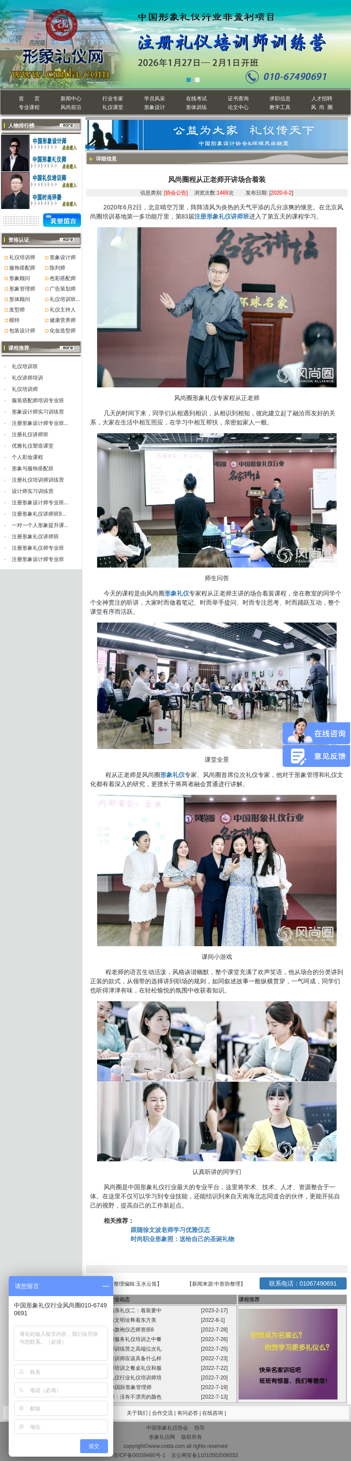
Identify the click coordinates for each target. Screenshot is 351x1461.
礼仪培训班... (65, 299)
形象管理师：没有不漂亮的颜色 (125, 1397)
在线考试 (196, 99)
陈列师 (57, 268)
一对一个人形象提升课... (40, 525)
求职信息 (280, 99)
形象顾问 (19, 278)
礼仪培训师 (22, 257)
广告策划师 (63, 289)
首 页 (29, 99)
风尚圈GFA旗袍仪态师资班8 (121, 1330)
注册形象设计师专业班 (38, 559)
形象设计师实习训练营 (38, 412)
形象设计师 (63, 257)
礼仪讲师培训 (27, 378)
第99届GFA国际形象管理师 (120, 1387)
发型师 (17, 310)
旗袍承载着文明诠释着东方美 (122, 1320)
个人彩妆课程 (27, 457)
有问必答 (188, 1413)
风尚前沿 (71, 107)
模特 (14, 320)
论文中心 (238, 107)
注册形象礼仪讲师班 (35, 537)
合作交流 (163, 1413)
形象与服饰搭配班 (33, 468)
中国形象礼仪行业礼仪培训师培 (125, 1378)
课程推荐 (249, 1300)
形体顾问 (19, 299)
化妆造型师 (63, 331)
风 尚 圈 (321, 107)
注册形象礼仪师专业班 (38, 548)
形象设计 (154, 107)
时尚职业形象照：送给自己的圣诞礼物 (182, 1238)
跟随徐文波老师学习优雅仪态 (170, 1229)
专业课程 (29, 107)
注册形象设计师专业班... (40, 423)
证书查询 (238, 99)
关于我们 (137, 1413)
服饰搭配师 (22, 268)
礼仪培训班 (25, 366)
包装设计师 (22, 331)
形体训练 (196, 107)
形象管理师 (22, 289)
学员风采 (154, 99)
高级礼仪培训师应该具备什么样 (125, 1358)
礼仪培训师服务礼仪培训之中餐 (125, 1339)
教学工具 (280, 107)
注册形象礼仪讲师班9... (39, 514)
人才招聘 (321, 99)
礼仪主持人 (63, 310)
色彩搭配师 (63, 278)
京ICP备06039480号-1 (139, 1455)
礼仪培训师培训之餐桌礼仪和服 (125, 1368)
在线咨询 (213, 1413)
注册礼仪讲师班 (30, 434)
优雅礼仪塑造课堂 (33, 446)
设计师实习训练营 (33, 491)
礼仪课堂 (112, 107)
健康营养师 (63, 320)
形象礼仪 (177, 593)
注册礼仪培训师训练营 (38, 480)
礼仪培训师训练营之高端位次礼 (125, 1349)
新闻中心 (71, 99)
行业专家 (112, 99)
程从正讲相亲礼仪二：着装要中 (125, 1310)
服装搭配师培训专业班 (38, 400)
